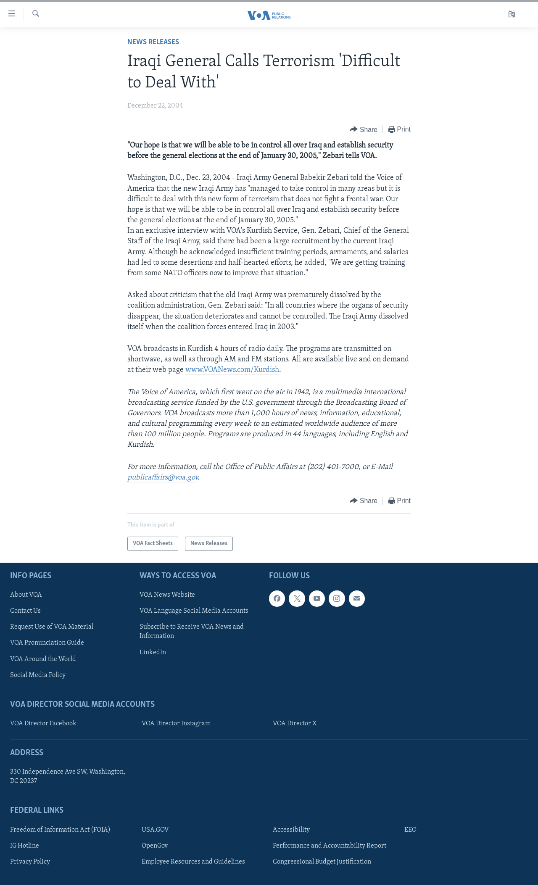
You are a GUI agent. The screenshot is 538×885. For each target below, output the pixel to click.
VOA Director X (294, 723)
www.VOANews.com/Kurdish (232, 370)
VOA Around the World (43, 659)
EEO (410, 830)
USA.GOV (155, 830)
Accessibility (291, 830)
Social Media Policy (38, 675)
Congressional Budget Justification (322, 862)
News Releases (153, 42)
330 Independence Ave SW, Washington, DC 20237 (67, 777)
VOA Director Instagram (176, 723)
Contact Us (25, 611)
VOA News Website (167, 595)
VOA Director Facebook (43, 723)
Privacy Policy (30, 862)
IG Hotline (24, 846)
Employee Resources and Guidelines (193, 862)
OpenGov (155, 846)
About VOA (26, 595)
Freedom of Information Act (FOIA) (60, 830)
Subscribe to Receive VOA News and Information (192, 632)
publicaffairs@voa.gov (162, 478)
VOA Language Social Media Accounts (194, 611)
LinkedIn (153, 652)
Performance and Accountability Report (329, 846)
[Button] (363, 129)
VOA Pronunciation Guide (47, 643)
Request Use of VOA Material (51, 627)
